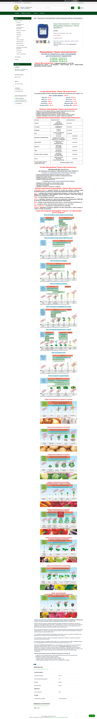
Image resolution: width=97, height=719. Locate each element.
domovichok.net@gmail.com (21, 99)
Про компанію (17, 56)
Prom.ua (54, 716)
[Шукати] (72, 8)
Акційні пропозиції (19, 41)
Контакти (42, 13)
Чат (92, 715)
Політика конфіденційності (63, 717)
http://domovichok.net (20, 98)
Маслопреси (18, 34)
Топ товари (18, 52)
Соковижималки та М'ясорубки (20, 25)
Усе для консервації (20, 45)
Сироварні (18, 32)
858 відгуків (68, 0)
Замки (17, 37)
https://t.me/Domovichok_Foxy (21, 101)
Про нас (36, 13)
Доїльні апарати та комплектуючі (20, 28)
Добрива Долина (41, 18)
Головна (17, 13)
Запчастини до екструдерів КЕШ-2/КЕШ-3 (21, 48)
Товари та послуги (25, 13)
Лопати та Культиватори (21, 53)
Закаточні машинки (20, 39)
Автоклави (18, 22)
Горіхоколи (18, 36)
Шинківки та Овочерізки (20, 30)
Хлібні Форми (19, 50)
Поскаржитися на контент (53, 717)
